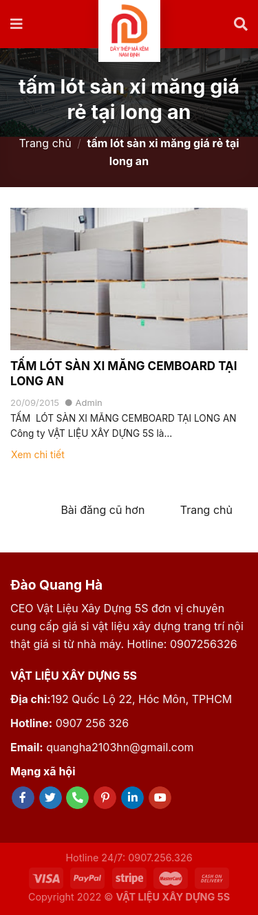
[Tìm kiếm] (241, 24)
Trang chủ (45, 143)
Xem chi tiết (38, 454)
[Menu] (17, 24)
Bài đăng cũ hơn (102, 510)
